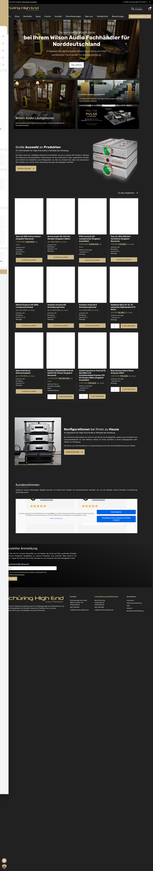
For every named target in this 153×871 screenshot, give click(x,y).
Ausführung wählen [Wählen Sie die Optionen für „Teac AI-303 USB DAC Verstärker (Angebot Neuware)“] (124, 259)
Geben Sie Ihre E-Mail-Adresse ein (18, 564)
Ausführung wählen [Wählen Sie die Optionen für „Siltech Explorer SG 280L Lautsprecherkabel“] (29, 325)
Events (48, 16)
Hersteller (27, 16)
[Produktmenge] (115, 326)
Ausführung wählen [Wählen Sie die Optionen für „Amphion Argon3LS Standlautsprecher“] (92, 325)
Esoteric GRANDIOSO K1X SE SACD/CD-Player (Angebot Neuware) (60, 372)
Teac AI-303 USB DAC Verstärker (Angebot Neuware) (121, 238)
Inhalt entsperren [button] (116, 512)
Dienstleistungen (73, 16)
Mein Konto (138, 8)
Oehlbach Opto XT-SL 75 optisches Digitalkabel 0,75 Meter (123, 307)
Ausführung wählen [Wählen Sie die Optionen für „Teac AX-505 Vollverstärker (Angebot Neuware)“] (29, 260)
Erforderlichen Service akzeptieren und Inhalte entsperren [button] (116, 519)
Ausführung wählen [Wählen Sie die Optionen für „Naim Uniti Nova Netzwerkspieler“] (29, 391)
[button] (4, 866)
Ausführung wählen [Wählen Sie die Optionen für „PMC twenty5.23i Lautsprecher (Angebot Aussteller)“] (92, 260)
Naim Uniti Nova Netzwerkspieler (23, 371)
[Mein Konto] (132, 8)
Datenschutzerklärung (16, 575)
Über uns (89, 16)
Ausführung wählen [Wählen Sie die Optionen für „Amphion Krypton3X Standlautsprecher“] (60, 325)
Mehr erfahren (76, 65)
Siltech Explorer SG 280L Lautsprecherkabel (27, 306)
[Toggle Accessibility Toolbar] (4, 860)
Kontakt (58, 16)
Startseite (6, 16)
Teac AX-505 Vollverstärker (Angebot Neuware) (28, 237)
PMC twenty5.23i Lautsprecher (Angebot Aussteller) (90, 238)
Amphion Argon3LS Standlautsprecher (88, 306)
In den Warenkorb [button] (128, 326)
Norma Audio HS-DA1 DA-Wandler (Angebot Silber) (59, 237)
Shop (17, 16)
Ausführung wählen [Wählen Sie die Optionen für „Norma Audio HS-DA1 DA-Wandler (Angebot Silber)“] (60, 257)
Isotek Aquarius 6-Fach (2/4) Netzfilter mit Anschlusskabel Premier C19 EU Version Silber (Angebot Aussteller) (92, 375)
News (38, 16)
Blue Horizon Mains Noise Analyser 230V (122, 371)
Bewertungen (118, 16)
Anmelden (12, 579)
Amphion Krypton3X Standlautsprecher (56, 306)
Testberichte (102, 16)
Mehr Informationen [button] (56, 518)
